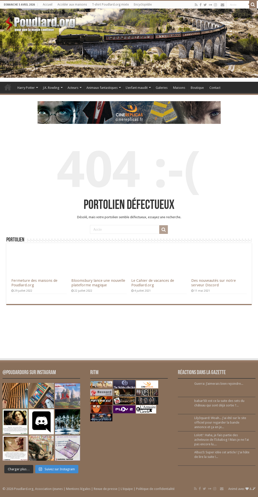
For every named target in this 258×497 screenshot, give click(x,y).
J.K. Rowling (51, 88)
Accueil (47, 4)
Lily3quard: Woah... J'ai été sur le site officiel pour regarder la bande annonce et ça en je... (220, 422)
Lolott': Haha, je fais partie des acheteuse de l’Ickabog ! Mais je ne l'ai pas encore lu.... (221, 439)
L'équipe (127, 489)
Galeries (162, 88)
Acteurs (73, 88)
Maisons (179, 88)
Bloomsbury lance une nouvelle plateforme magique (98, 282)
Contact (214, 88)
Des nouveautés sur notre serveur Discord (213, 282)
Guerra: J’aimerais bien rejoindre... (218, 383)
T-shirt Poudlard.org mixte (110, 4)
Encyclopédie (143, 4)
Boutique (197, 88)
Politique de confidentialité (155, 489)
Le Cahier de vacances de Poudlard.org (152, 282)
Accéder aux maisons (72, 4)
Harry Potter (26, 88)
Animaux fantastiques (102, 88)
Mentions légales (78, 489)
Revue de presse (105, 489)
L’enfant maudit (137, 88)
